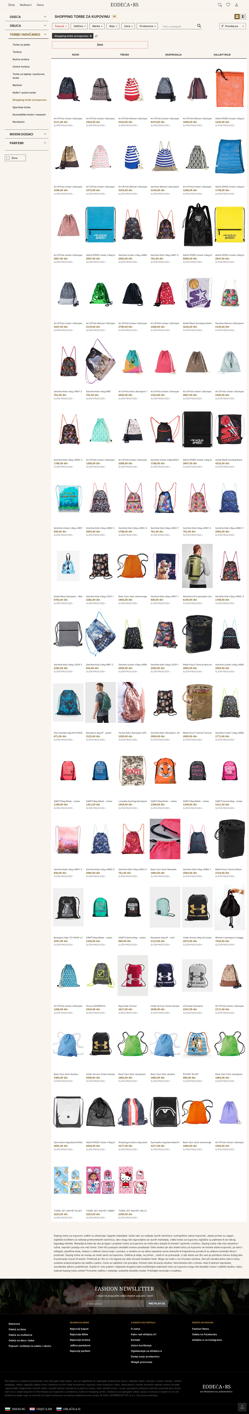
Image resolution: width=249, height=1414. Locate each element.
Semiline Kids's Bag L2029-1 (164, 664)
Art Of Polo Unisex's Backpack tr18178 (72, 118)
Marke (96, 26)
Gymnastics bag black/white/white (70, 1142)
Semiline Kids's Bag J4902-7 (165, 528)
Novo (75, 54)
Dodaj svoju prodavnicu (145, 1356)
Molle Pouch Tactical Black (228, 869)
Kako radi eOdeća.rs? (143, 1334)
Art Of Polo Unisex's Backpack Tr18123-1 (74, 255)
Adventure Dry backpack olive (198, 596)
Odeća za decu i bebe (21, 1340)
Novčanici (19, 121)
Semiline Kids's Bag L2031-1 (100, 596)
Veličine (78, 26)
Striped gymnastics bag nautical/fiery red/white (141, 1142)
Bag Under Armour (127, 1006)
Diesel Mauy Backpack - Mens (69, 596)
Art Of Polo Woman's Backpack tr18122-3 (106, 323)
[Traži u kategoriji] (181, 26)
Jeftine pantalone (80, 1345)
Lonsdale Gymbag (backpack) (133, 801)
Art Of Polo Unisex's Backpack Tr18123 (202, 391)
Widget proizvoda (141, 1362)
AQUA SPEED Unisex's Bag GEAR (199, 255)
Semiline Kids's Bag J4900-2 (68, 460)
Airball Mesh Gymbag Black (228, 460)
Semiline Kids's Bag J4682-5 (100, 528)
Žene (11, 5)
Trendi (124, 54)
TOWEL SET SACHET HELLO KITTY (135, 1210)
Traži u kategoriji (199, 26)
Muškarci (26, 5)
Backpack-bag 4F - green (98, 732)
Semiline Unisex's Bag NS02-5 (166, 460)
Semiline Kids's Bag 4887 (98, 391)
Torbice (17, 51)
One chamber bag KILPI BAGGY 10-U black (75, 732)
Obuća (15, 26)
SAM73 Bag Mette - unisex (196, 801)
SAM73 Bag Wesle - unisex (67, 801)
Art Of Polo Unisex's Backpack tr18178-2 (170, 118)
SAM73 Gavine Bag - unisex (229, 801)
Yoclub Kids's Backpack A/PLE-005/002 (138, 732)
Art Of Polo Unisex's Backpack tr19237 (137, 323)
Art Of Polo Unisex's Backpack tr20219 (105, 118)
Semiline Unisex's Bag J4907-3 (69, 528)
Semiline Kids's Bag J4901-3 (68, 391)
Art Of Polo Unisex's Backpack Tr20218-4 (203, 186)
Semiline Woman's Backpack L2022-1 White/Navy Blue (178, 186)
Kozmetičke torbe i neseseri (29, 114)
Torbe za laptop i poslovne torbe (28, 76)
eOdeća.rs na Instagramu (207, 1339)
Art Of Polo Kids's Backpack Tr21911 (135, 391)
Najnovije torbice (80, 1339)
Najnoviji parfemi (80, 1350)
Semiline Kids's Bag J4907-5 (68, 869)
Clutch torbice (21, 66)
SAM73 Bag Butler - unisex (164, 801)
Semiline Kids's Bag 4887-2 (99, 664)
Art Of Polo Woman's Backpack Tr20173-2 (139, 118)
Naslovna (14, 1323)
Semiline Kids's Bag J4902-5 (132, 869)
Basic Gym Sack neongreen (132, 1074)
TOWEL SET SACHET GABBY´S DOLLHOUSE (108, 1210)
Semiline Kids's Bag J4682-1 (197, 869)
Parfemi (17, 143)
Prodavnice (146, 26)
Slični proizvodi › (64, 125)
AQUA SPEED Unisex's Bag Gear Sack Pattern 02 (110, 255)
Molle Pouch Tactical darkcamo (198, 664)
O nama (135, 1328)
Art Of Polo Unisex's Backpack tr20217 (169, 323)
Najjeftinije (222, 54)
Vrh (242, 1408)
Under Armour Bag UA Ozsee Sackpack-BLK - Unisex (209, 937)
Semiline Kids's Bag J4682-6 (100, 869)
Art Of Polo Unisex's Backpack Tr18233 (73, 186)
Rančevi (17, 85)
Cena (127, 26)
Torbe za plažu (21, 44)
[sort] (235, 26)
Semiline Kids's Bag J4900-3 (229, 596)
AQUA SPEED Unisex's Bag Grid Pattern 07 (107, 1142)
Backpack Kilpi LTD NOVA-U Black (71, 937)
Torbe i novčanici (25, 34)
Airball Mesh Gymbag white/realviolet (201, 323)
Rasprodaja (173, 54)
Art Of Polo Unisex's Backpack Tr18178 (73, 323)
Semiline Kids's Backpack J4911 (166, 732)
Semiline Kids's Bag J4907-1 (165, 596)
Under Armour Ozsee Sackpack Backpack (171, 1006)
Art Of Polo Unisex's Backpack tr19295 (169, 391)
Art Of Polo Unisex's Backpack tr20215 (105, 186)
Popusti (59, 26)
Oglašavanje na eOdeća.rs (146, 1350)
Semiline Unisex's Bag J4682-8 (230, 664)
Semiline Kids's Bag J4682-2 (229, 528)
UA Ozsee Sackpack (193, 1006)
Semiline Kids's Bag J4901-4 (197, 528)
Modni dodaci (21, 134)
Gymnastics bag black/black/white (167, 1142)
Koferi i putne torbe (24, 92)
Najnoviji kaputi (79, 1328)
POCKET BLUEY (191, 1074)
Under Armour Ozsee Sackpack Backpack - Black (110, 1074)
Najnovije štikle (79, 1334)
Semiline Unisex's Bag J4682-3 (230, 732)
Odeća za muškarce (20, 1334)
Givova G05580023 (95, 1006)
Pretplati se (157, 1303)
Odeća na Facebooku (204, 1334)
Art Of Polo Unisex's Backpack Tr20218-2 (106, 460)
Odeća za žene (17, 1329)
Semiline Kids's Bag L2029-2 (68, 664)
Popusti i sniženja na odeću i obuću (30, 1345)
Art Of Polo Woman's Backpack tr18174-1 (203, 118)
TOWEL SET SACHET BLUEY (68, 1210)
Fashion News (200, 1328)
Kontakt (135, 1339)
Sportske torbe (21, 107)
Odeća (15, 17)
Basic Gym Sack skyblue (66, 1074)
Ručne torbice (21, 59)
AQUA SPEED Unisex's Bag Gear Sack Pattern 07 (207, 460)
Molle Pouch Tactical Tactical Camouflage (203, 732)
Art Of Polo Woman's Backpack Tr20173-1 (138, 186)
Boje (112, 26)
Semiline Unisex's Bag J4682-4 (133, 664)
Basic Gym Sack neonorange (132, 596)
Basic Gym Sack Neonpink (164, 869)
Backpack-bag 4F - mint (162, 937)
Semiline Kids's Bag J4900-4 (132, 528)
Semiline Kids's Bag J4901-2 (165, 255)
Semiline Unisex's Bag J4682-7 (133, 255)
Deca (40, 5)
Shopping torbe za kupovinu (30, 99)
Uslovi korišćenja (141, 1345)
